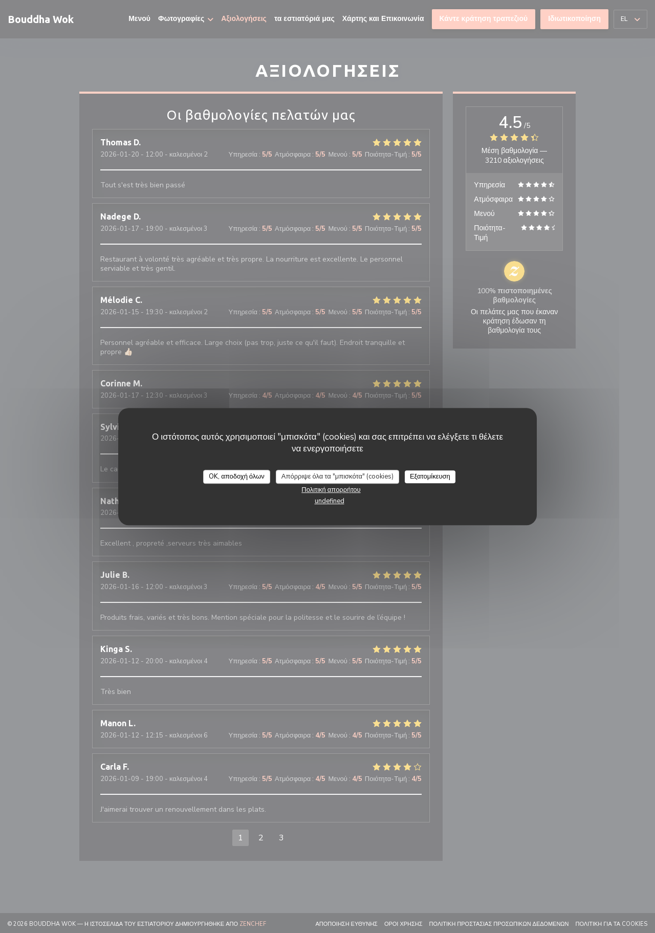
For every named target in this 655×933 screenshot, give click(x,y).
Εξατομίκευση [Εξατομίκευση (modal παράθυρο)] (430, 476)
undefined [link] (329, 501)
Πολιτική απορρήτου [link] (330, 489)
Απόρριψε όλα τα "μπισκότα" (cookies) (337, 476)
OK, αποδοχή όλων (237, 476)
